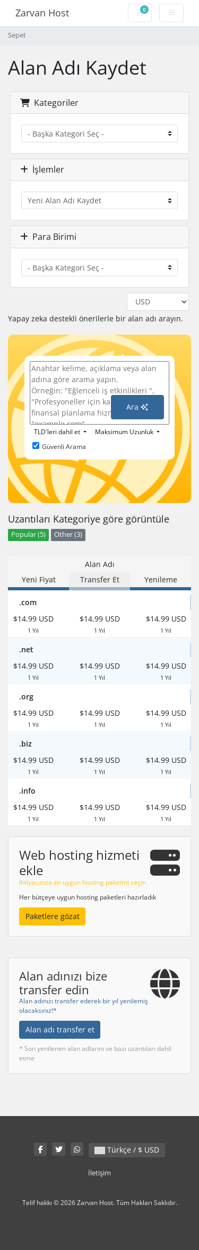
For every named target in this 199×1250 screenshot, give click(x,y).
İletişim (99, 1172)
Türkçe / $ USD (126, 1150)
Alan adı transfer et (59, 1029)
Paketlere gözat (52, 916)
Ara (137, 407)
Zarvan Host (42, 12)
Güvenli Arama (59, 446)
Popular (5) (28, 534)
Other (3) (68, 534)
